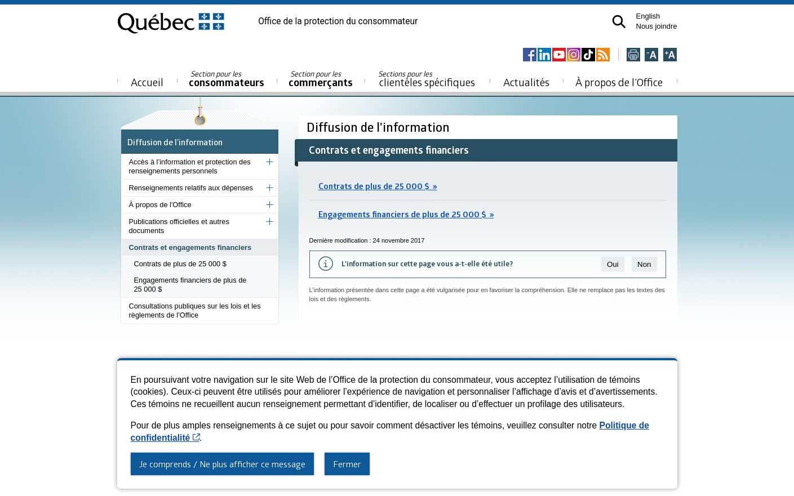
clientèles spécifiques (426, 79)
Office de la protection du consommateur (338, 21)
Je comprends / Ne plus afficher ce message (222, 464)
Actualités (526, 82)
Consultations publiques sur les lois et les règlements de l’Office (195, 310)
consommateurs (226, 79)
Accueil (147, 82)
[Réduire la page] (651, 55)
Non (644, 264)
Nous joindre (656, 26)
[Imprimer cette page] (633, 55)
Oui (613, 264)
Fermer (347, 464)
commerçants (321, 79)
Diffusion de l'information (175, 142)
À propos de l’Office (619, 82)
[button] (619, 21)
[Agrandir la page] (670, 55)
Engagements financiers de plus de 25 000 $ (190, 284)
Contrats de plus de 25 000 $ (180, 264)
